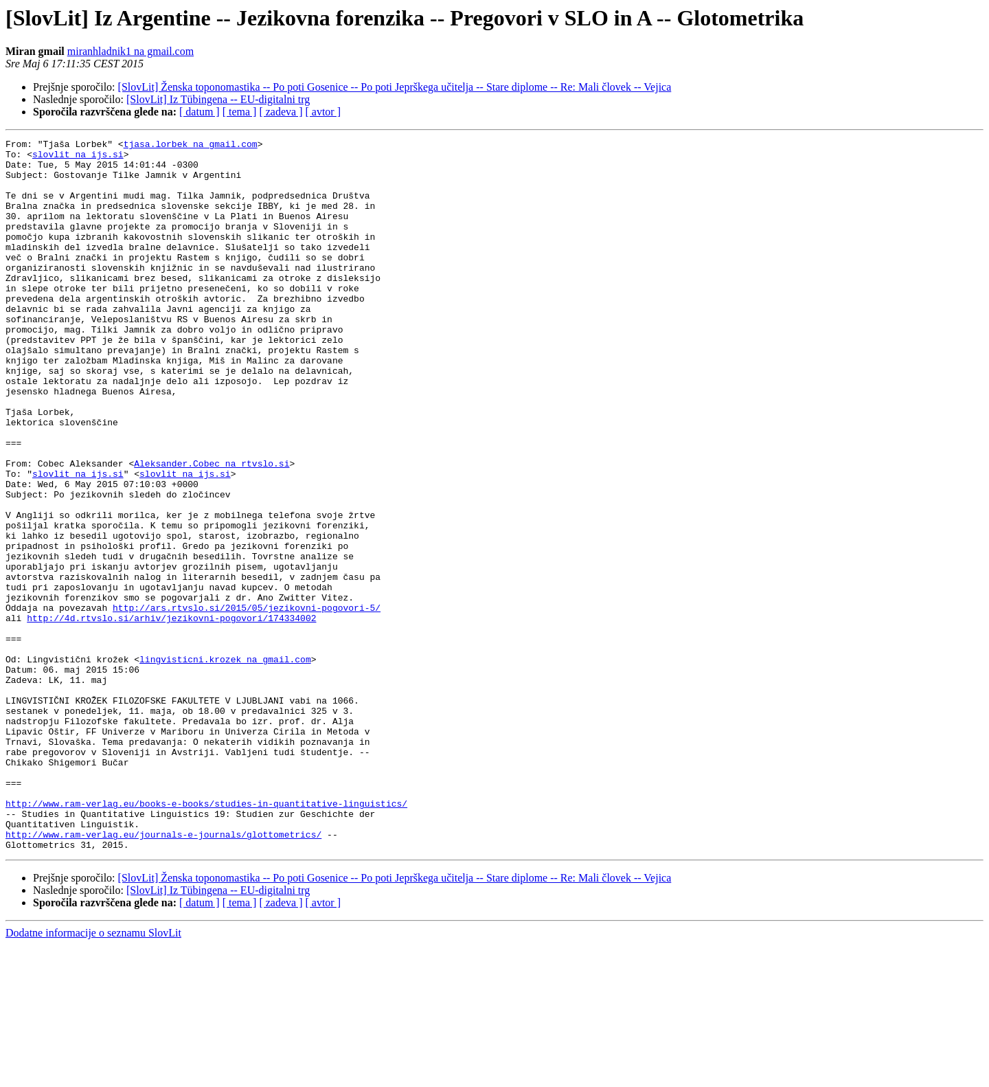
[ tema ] (240, 111)
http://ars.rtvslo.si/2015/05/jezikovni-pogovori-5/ (246, 702)
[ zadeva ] (280, 111)
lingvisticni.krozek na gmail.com (225, 764)
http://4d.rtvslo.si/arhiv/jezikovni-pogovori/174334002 (171, 714)
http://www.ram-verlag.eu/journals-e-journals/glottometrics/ (163, 974)
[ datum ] (199, 111)
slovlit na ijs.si (78, 158)
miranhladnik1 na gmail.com (130, 51)
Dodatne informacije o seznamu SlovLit (93, 1075)
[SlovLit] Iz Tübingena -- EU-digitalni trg (218, 99)
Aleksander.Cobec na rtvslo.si (211, 529)
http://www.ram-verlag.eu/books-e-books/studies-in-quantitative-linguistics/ (206, 937)
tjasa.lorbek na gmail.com (191, 145)
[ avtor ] (323, 111)
